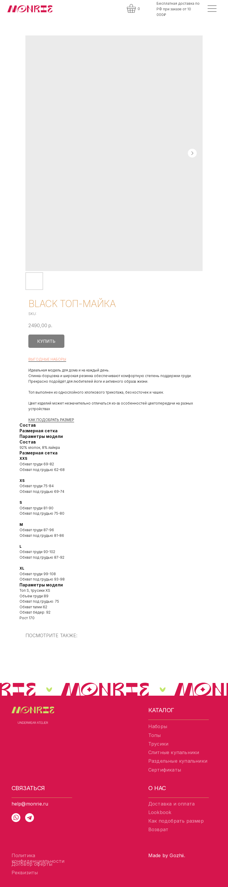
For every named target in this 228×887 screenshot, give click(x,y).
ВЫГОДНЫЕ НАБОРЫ (47, 359)
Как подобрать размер (176, 821)
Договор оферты (32, 864)
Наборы (157, 726)
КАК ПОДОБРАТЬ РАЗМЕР (51, 420)
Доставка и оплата (171, 804)
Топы (154, 735)
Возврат (158, 829)
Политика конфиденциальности (38, 858)
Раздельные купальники (177, 761)
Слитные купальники (173, 752)
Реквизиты (25, 872)
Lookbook (160, 812)
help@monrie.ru (30, 804)
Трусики (158, 744)
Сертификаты (164, 770)
